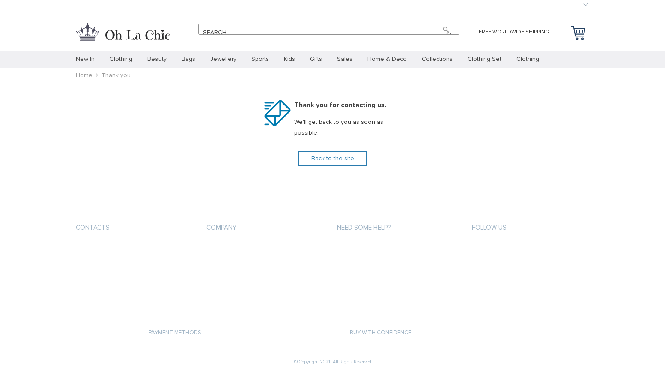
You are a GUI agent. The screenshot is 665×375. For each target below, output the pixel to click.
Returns (206, 6)
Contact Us (222, 293)
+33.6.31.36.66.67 (105, 248)
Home (83, 6)
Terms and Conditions (238, 278)
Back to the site (332, 158)
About (244, 6)
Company (221, 227)
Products (122, 6)
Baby (392, 6)
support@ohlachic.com (111, 263)
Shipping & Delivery (363, 262)
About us (219, 247)
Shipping (165, 6)
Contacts (93, 227)
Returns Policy (358, 278)
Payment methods (362, 247)
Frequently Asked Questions (378, 293)
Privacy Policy (226, 262)
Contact (325, 6)
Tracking (283, 6)
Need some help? (364, 227)
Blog (361, 6)
